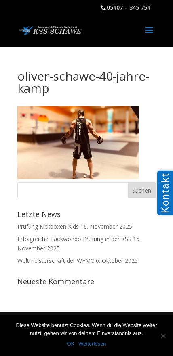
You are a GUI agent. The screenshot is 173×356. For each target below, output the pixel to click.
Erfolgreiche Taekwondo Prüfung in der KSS (74, 239)
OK (70, 344)
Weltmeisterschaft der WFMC (55, 260)
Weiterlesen (92, 344)
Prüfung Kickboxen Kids (48, 226)
